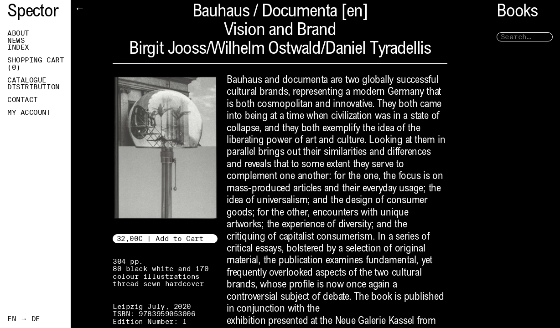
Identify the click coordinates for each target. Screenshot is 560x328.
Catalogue (27, 80)
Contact (22, 99)
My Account (29, 112)
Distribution (33, 87)
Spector (32, 12)
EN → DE (23, 319)
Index (18, 47)
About (18, 33)
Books (517, 12)
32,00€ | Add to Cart (160, 238)
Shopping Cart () (35, 63)
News (16, 40)
